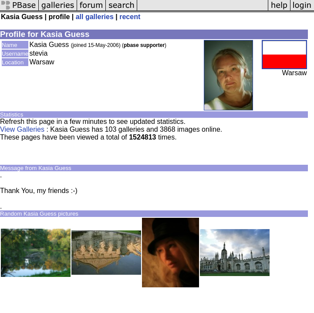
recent (129, 16)
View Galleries (22, 129)
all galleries (95, 16)
